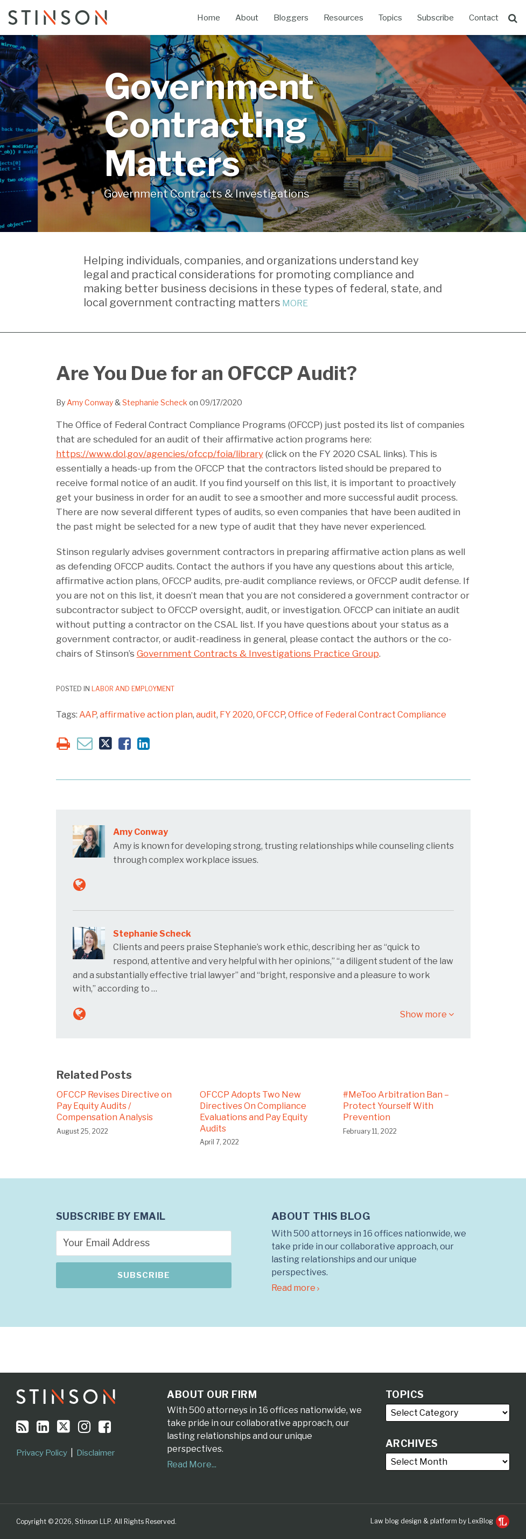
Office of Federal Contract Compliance (367, 714)
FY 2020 (236, 714)
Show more (427, 1014)
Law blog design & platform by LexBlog (439, 1521)
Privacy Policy (41, 1453)
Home (208, 18)
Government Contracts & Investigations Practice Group (258, 653)
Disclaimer (95, 1453)
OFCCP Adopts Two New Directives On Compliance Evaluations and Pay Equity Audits (253, 1111)
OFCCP (270, 714)
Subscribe (435, 18)
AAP (87, 714)
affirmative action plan (146, 714)
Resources (343, 18)
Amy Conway (90, 402)
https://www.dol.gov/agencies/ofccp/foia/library (159, 453)
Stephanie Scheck (154, 402)
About (246, 18)
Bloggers (290, 18)
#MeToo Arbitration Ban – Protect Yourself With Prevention (396, 1106)
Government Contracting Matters (209, 125)
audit (206, 714)
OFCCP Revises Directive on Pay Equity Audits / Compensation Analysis (114, 1106)
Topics (390, 18)
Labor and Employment (133, 689)
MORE (294, 303)
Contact (484, 18)
